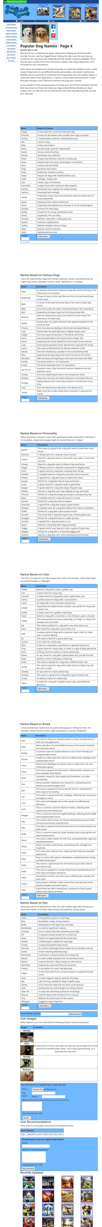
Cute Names (11, 24)
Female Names (11, 28)
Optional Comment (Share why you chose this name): (45, 1100)
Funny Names (11, 40)
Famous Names (11, 37)
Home (19, 21)
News (83, 21)
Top (5, 2)
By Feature (11, 55)
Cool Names (11, 46)
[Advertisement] (59, 111)
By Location (11, 58)
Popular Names (11, 34)
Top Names (11, 49)
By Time (11, 61)
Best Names (11, 52)
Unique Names (11, 43)
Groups (17, 2)
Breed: (35, 1096)
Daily (51, 21)
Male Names (11, 31)
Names (10, 2)
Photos (23, 2)
